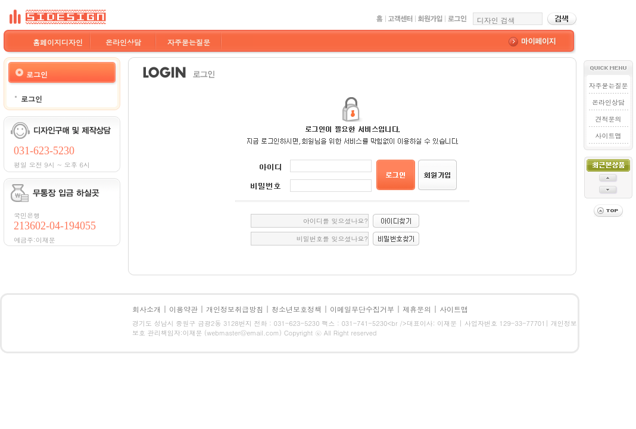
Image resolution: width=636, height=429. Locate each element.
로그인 (31, 99)
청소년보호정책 (297, 309)
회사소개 (146, 309)
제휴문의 (417, 309)
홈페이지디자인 (58, 42)
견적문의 (608, 118)
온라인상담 (123, 42)
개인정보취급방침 (234, 309)
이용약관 (183, 309)
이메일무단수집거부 (362, 309)
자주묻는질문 (188, 42)
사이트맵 (608, 135)
